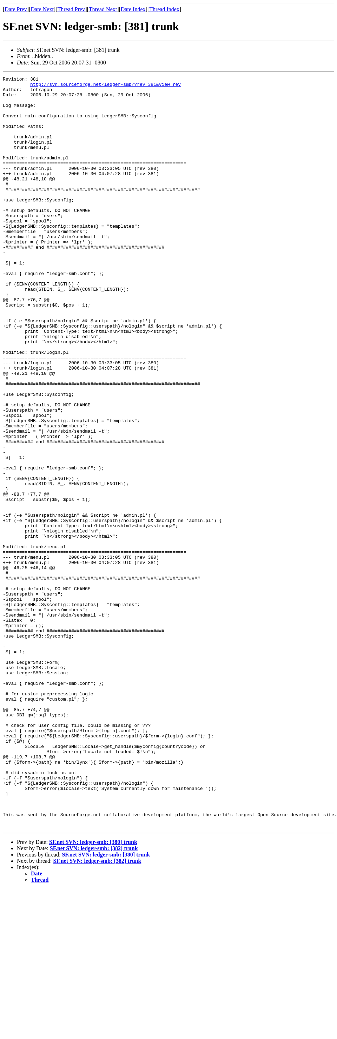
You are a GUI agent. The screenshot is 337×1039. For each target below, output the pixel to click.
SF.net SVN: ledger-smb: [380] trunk (93, 992)
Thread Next (103, 9)
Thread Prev (71, 9)
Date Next (42, 9)
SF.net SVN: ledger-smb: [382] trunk (94, 999)
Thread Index (164, 9)
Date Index (133, 9)
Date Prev (16, 9)
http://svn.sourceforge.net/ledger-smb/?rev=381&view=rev (105, 86)
